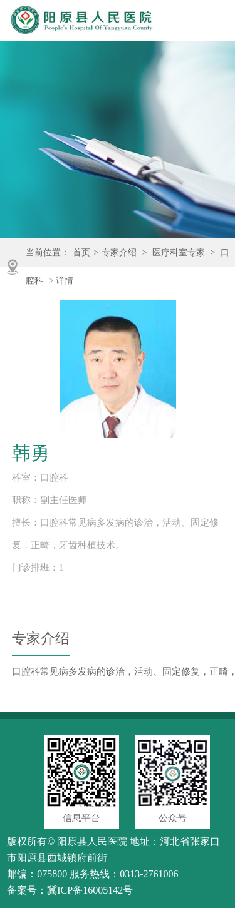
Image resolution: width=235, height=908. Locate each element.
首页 (81, 252)
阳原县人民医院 (92, 841)
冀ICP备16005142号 (90, 890)
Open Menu (215, 22)
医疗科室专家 (178, 252)
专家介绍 (119, 252)
